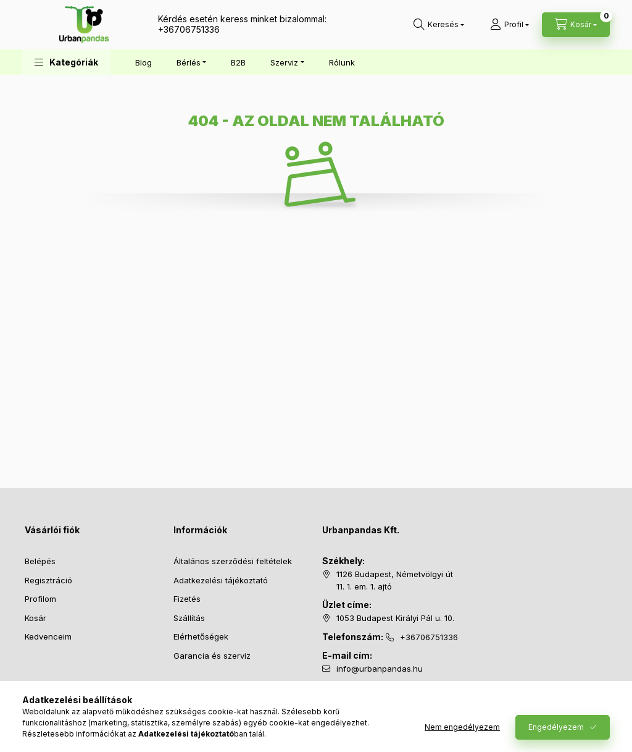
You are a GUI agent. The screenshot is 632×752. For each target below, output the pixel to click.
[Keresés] (439, 24)
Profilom (40, 599)
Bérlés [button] (189, 62)
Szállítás (189, 618)
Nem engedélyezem (462, 727)
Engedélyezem (556, 727)
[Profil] (509, 24)
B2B (238, 62)
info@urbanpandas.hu (379, 669)
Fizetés (187, 599)
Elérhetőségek (200, 636)
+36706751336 (189, 29)
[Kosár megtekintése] (576, 24)
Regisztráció (48, 580)
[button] (66, 62)
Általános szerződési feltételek (232, 561)
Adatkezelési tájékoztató (220, 580)
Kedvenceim (48, 636)
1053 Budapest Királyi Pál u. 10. (395, 618)
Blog (143, 62)
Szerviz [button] (284, 62)
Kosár (35, 618)
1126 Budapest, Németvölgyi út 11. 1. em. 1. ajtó (394, 580)
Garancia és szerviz (212, 656)
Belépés (40, 561)
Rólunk (342, 62)
